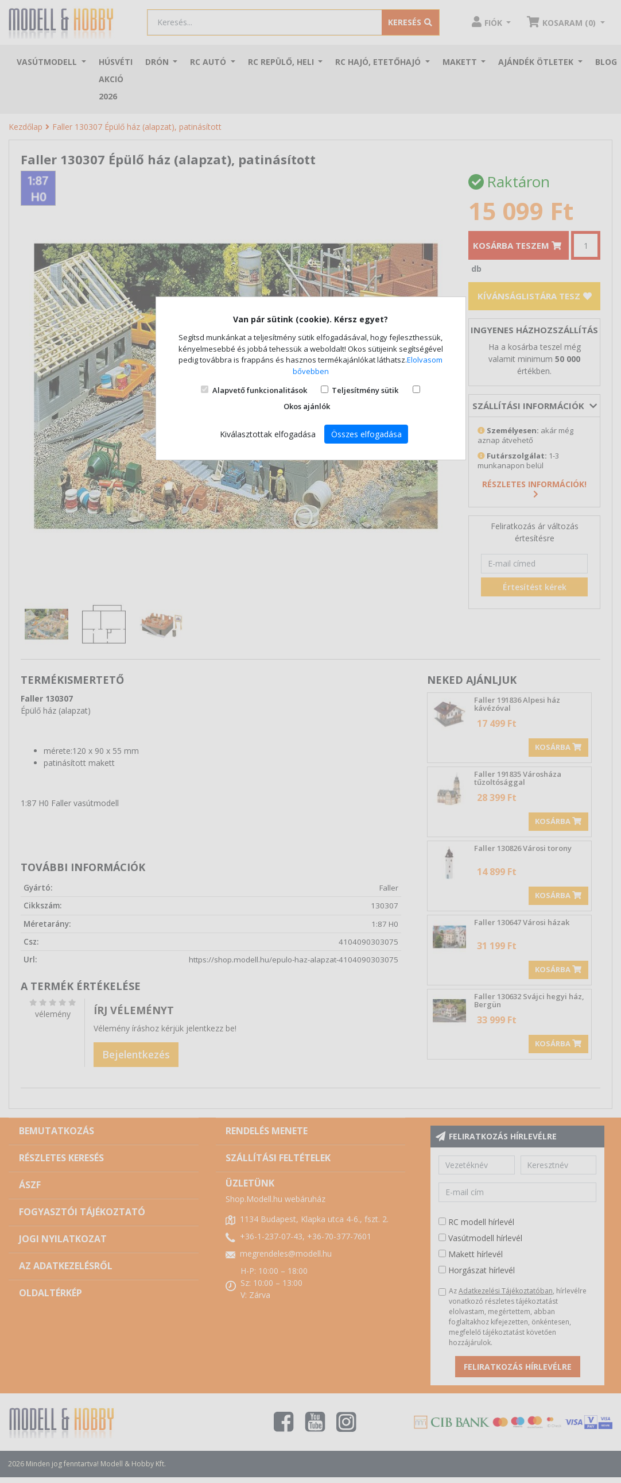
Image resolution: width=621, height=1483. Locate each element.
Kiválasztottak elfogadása (268, 434)
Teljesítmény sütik (365, 390)
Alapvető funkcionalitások (259, 390)
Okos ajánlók (307, 406)
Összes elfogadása (366, 434)
